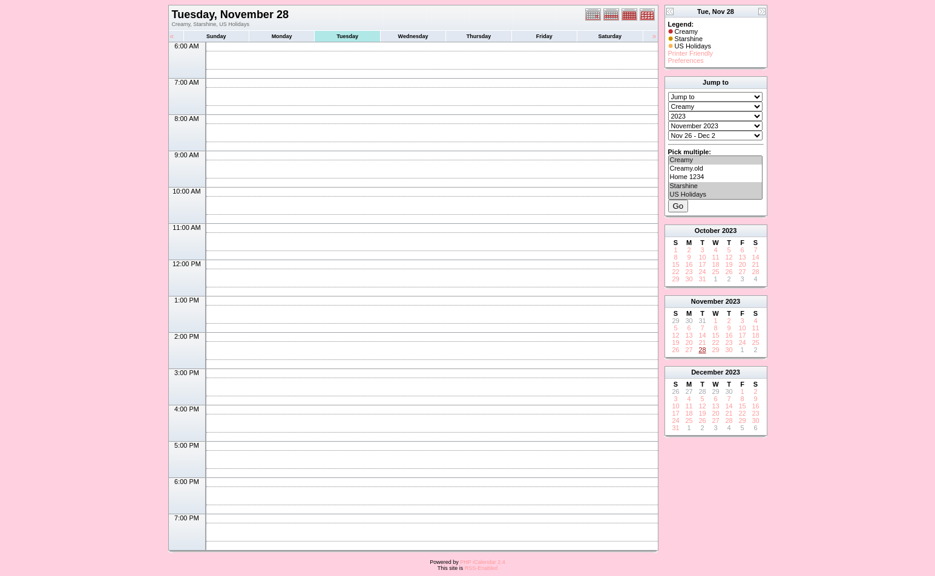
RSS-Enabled (481, 568)
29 (675, 279)
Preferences (686, 60)
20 (742, 264)
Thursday (479, 36)
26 (728, 271)
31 (702, 279)
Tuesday (347, 36)
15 (675, 264)
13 (742, 257)
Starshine (715, 186)
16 (688, 264)
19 (728, 264)
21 (755, 264)
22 (675, 271)
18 (715, 264)
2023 (729, 230)
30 (688, 279)
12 (728, 257)
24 (702, 271)
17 (702, 264)
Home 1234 (715, 177)
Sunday (216, 36)
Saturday (610, 36)
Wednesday (413, 36)
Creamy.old (715, 169)
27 (742, 271)
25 (715, 271)
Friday (544, 36)
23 (688, 271)
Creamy (715, 160)
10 (702, 257)
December (707, 372)
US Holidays (715, 195)
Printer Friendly (691, 53)
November (707, 301)
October (707, 230)
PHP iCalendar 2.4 (482, 562)
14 (755, 257)
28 (755, 271)
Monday (282, 36)
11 (715, 257)
